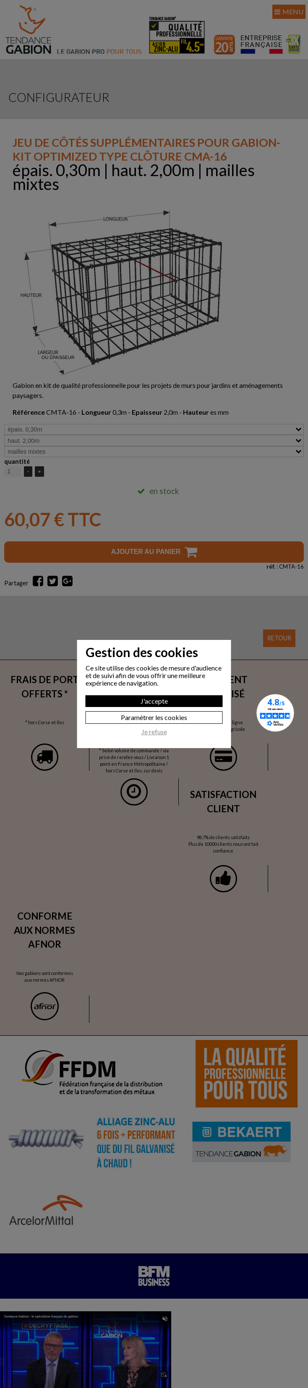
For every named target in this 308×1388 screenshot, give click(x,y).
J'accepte (154, 701)
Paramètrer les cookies (154, 717)
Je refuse (154, 732)
